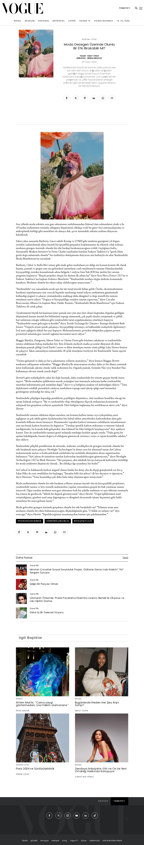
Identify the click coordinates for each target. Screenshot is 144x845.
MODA (17, 21)
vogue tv (74, 841)
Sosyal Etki (89, 39)
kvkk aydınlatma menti (112, 841)
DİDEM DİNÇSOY (94, 58)
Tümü (125, 558)
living (64, 841)
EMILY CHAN (93, 56)
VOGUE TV (84, 21)
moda (25, 841)
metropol (55, 841)
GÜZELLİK (30, 21)
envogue (44, 841)
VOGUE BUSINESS (103, 21)
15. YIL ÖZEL (123, 21)
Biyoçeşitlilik (83, 521)
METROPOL (59, 21)
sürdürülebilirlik (57, 521)
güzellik (34, 841)
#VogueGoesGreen (29, 521)
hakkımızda (94, 841)
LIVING (72, 21)
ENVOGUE (43, 21)
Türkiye (119, 801)
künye (83, 841)
